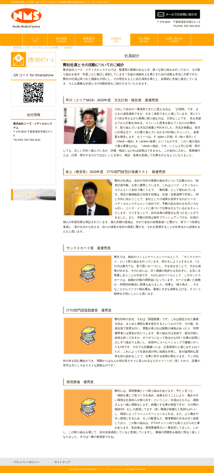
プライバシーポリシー (26, 462)
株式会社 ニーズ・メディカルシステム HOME (35, 47)
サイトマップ (62, 462)
